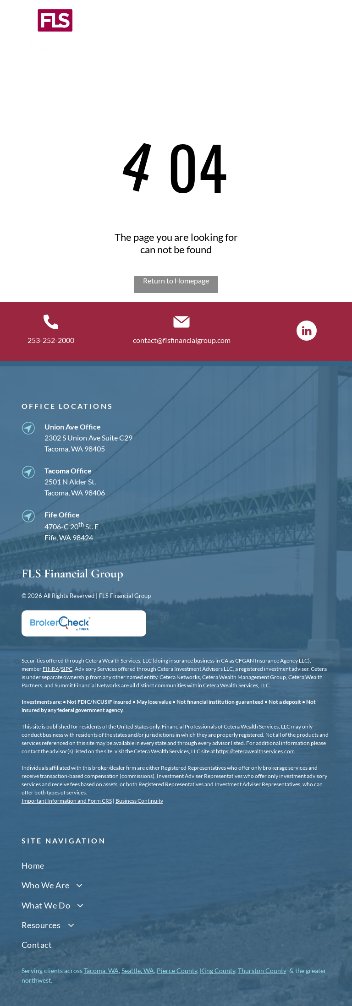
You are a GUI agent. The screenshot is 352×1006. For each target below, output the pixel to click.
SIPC (66, 668)
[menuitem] (176, 865)
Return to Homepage (176, 280)
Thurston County (262, 970)
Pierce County (177, 970)
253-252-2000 (51, 340)
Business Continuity (139, 800)
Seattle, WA (137, 970)
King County (217, 970)
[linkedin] (307, 332)
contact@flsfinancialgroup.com (182, 340)
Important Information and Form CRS (67, 800)
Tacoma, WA (101, 970)
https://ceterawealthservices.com (255, 751)
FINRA (51, 668)
